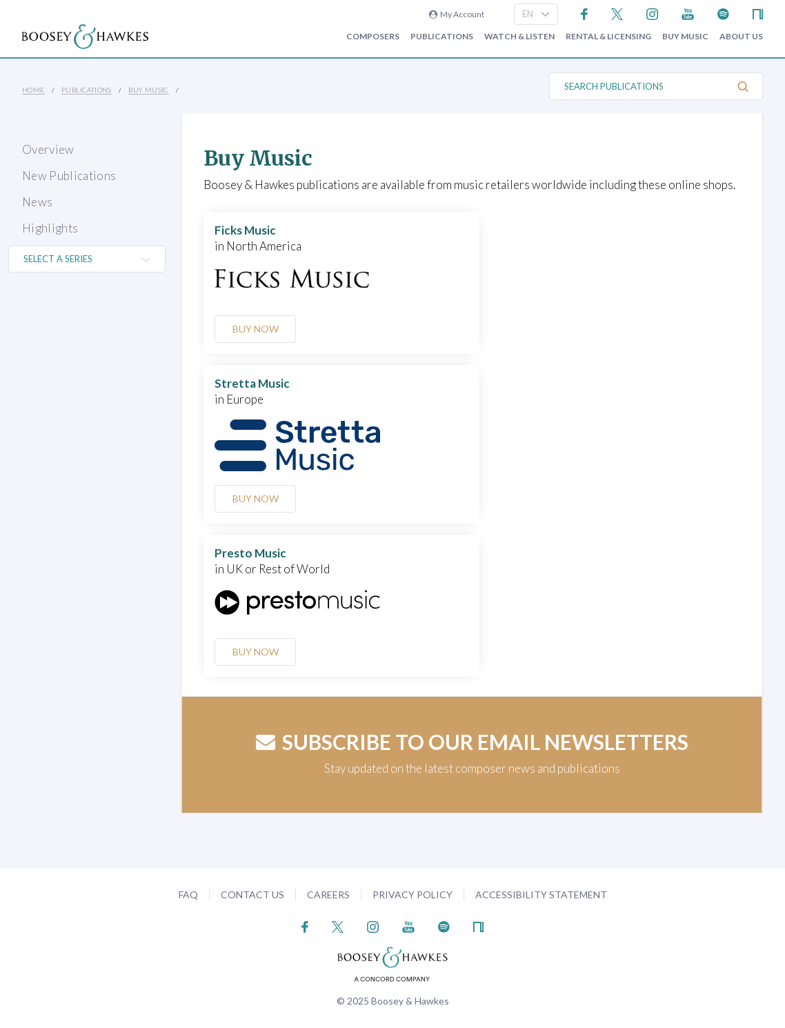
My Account (456, 14)
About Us (741, 36)
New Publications (69, 175)
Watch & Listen (519, 36)
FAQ (188, 894)
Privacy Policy (412, 894)
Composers (372, 36)
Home (33, 90)
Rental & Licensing (608, 36)
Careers (328, 894)
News (37, 202)
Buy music (685, 36)
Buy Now (255, 329)
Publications (441, 36)
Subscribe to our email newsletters (472, 741)
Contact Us (252, 894)
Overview (48, 149)
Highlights (50, 228)
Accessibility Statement (541, 894)
